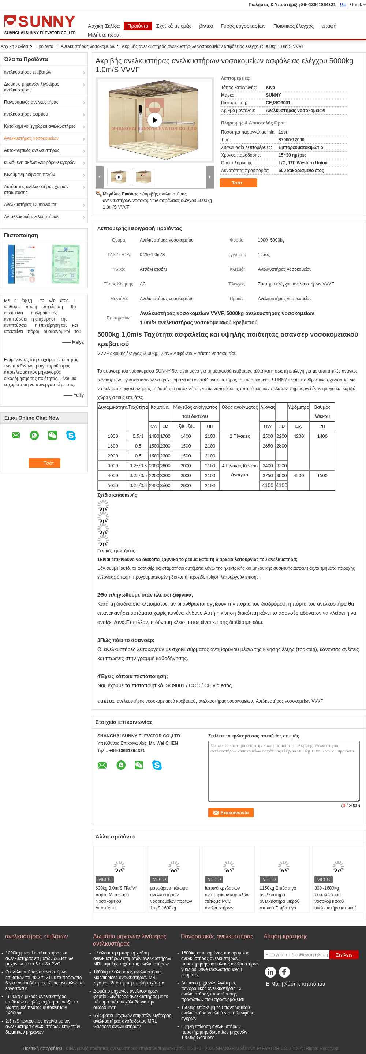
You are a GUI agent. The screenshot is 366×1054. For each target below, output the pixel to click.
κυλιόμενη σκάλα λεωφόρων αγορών (39, 162)
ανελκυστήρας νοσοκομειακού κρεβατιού (156, 701)
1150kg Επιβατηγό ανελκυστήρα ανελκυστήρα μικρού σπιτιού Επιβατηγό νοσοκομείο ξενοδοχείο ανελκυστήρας (282, 905)
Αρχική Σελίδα (104, 26)
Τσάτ (242, 183)
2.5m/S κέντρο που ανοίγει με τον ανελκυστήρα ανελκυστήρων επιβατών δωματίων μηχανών (42, 1027)
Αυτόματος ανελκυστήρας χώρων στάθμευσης (36, 189)
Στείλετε (344, 955)
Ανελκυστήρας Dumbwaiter (30, 204)
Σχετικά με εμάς (174, 26)
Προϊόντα (137, 26)
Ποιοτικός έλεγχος (293, 26)
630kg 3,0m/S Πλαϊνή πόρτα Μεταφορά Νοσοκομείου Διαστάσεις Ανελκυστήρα (116, 901)
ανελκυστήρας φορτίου (26, 114)
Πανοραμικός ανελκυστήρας (31, 102)
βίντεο (206, 26)
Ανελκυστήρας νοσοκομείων (88, 46)
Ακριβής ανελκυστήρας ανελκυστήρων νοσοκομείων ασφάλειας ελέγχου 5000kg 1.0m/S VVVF (157, 200)
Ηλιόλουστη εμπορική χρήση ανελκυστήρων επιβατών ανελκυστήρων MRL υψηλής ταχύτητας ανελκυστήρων (132, 958)
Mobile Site (277, 992)
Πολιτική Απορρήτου (42, 1048)
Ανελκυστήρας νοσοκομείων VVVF (289, 701)
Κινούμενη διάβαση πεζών (29, 174)
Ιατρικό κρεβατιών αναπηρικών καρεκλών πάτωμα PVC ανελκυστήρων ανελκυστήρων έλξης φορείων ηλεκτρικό (227, 905)
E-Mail (273, 984)
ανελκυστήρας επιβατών (27, 72)
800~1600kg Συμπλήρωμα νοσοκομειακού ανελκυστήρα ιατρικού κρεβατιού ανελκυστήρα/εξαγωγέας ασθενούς (338, 905)
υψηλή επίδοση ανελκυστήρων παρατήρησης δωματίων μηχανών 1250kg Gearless (214, 1032)
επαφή (328, 26)
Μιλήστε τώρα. (104, 34)
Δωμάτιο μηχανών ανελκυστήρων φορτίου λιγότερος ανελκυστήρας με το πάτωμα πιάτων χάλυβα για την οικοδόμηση (130, 999)
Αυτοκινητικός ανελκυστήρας (31, 150)
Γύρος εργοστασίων (243, 26)
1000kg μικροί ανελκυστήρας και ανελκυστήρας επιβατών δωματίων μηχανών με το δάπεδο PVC (39, 958)
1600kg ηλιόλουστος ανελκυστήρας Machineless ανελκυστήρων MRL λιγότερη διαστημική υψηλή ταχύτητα (128, 977)
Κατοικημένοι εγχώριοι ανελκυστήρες (39, 126)
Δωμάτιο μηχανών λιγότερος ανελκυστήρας (31, 87)
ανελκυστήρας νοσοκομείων (226, 701)
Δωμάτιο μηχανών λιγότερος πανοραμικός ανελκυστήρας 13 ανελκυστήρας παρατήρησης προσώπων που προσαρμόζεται (212, 991)
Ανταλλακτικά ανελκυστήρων (31, 216)
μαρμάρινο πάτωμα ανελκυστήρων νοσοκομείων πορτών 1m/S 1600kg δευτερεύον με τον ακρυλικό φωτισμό (171, 905)
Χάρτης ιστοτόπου (304, 984)
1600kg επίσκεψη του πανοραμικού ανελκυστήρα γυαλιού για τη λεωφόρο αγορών (217, 1013)
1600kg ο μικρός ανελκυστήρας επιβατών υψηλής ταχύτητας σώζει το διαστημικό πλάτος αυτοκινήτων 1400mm (41, 1005)
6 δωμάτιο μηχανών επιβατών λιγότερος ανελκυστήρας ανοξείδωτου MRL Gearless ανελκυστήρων (132, 1021)
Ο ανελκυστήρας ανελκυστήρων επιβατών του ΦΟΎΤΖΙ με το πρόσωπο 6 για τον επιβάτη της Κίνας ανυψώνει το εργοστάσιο (44, 980)
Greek (358, 4)
